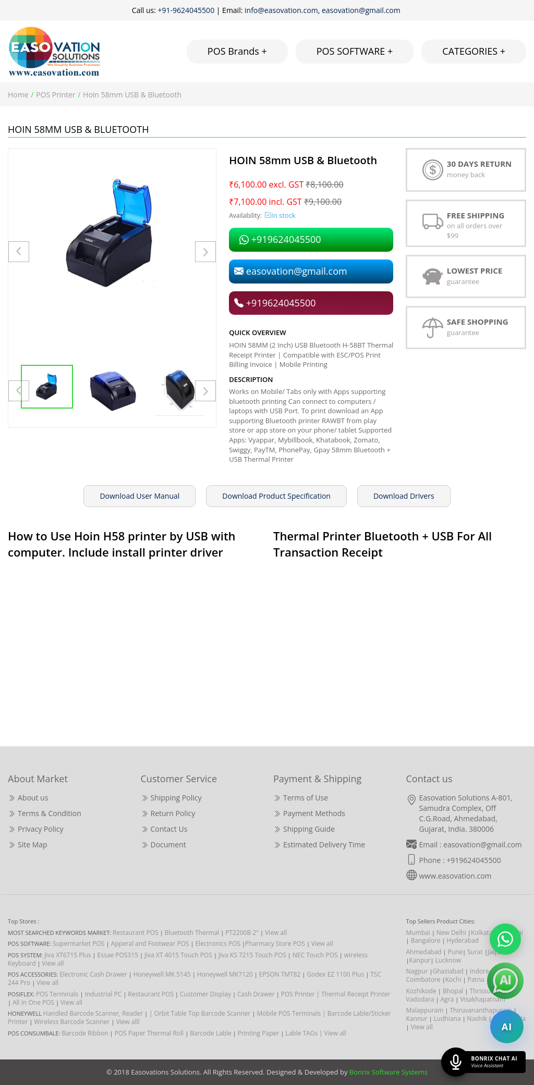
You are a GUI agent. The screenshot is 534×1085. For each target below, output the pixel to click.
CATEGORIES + (473, 51)
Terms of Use (300, 798)
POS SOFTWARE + (355, 51)
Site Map (27, 844)
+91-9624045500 (186, 10)
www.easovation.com (455, 876)
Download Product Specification (276, 496)
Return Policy (168, 813)
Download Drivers (403, 496)
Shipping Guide (304, 829)
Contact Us (164, 829)
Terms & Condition (44, 813)
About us (28, 798)
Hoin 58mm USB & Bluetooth (132, 95)
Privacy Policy (35, 829)
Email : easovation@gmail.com (470, 844)
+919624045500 (280, 239)
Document (163, 844)
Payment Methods (309, 813)
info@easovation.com (281, 10)
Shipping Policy (171, 798)
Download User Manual (139, 496)
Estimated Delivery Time (319, 844)
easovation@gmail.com (362, 10)
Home (18, 95)
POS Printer (55, 95)
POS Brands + (237, 51)
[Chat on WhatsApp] (505, 939)
